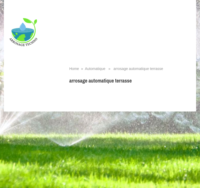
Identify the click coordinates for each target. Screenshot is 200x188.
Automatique (95, 69)
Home (74, 69)
